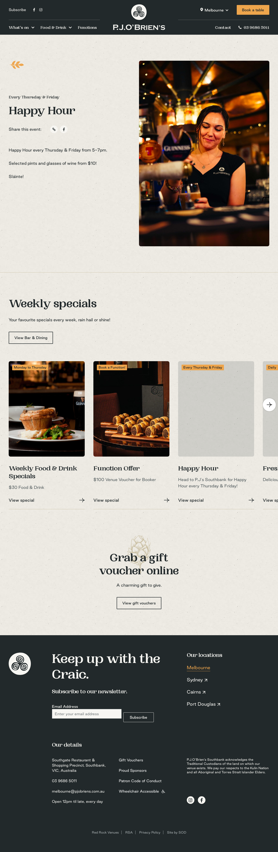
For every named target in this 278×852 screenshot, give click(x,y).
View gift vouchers (139, 603)
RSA (129, 832)
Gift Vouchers (131, 760)
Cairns (194, 691)
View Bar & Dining (30, 338)
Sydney (195, 679)
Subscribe (17, 10)
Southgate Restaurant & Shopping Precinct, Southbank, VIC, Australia (79, 765)
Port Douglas (201, 704)
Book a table (253, 10)
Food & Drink (53, 28)
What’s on (19, 28)
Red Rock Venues (105, 832)
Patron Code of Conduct (140, 781)
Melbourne (214, 10)
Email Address (65, 706)
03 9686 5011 (253, 28)
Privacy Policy (150, 832)
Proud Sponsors (133, 770)
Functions (87, 28)
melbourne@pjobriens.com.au (78, 791)
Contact (223, 28)
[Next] (269, 404)
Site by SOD (176, 832)
